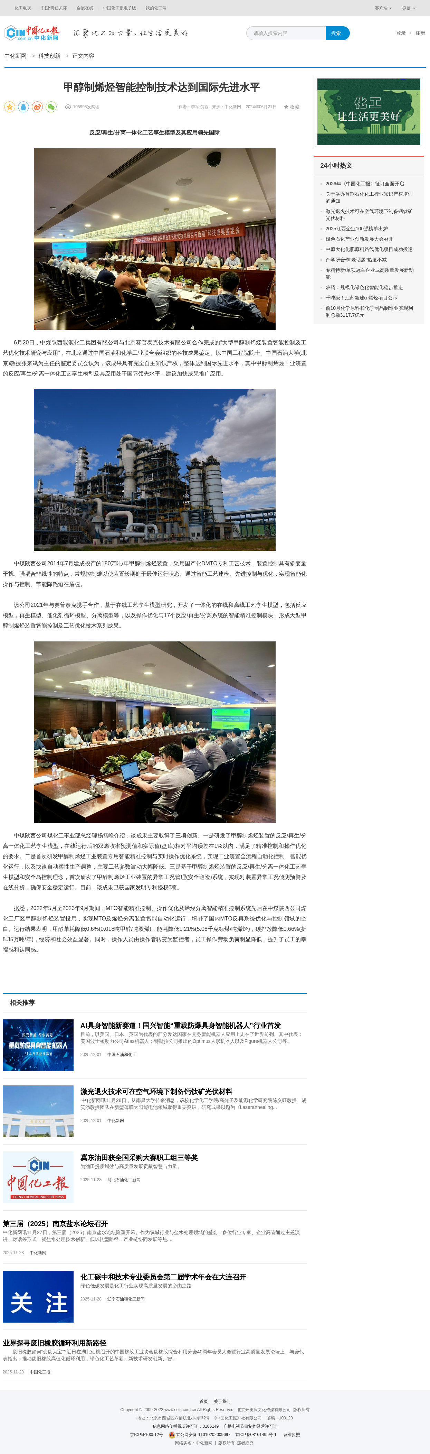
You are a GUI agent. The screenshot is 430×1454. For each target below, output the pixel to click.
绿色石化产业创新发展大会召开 (359, 239)
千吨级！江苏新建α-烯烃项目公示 (362, 297)
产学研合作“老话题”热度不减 (356, 259)
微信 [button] (408, 8)
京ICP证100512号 (146, 1434)
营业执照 (292, 1434)
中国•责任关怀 (54, 8)
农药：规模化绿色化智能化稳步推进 (364, 287)
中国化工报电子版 (119, 8)
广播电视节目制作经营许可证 (250, 1426)
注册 (420, 33)
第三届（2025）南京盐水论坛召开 (55, 1224)
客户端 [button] (383, 8)
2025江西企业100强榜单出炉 (357, 228)
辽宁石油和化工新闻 (126, 1299)
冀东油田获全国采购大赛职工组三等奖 (139, 1157)
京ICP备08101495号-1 (256, 1434)
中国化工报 (40, 1372)
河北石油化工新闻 (124, 1179)
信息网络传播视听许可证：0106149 (186, 1426)
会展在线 (85, 8)
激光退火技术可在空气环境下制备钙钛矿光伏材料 (156, 1091)
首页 (204, 1401)
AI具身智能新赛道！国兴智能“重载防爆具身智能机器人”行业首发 (180, 1025)
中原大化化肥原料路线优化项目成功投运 (369, 249)
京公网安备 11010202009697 (203, 1434)
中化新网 (15, 56)
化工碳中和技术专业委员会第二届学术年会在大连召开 (163, 1277)
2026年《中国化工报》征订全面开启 (365, 183)
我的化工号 (156, 8)
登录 (401, 33)
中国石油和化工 (121, 1054)
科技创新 (49, 56)
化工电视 (23, 8)
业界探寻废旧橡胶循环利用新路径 (54, 1343)
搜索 (336, 33)
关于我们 (222, 1401)
